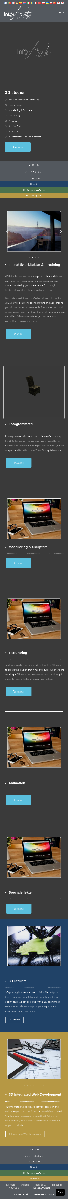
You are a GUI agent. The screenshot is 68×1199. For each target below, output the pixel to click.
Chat (60, 1192)
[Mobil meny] (60, 13)
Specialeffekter (16, 126)
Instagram (40, 1185)
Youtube (14, 1188)
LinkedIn (57, 1185)
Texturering (14, 115)
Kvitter (10, 1185)
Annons (25, 1185)
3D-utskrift (14, 131)
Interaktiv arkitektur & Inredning (24, 99)
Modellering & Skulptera (20, 110)
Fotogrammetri (16, 105)
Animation (13, 121)
